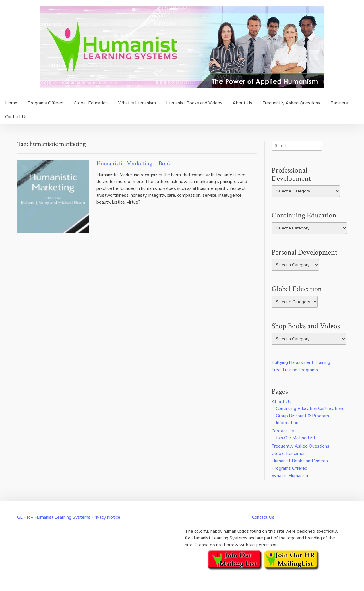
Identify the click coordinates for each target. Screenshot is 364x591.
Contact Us (16, 117)
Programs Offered (45, 103)
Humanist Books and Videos (194, 103)
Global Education (91, 103)
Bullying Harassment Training (301, 362)
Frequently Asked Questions (291, 103)
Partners (339, 103)
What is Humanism (137, 103)
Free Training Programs (295, 370)
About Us (242, 103)
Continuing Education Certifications (310, 408)
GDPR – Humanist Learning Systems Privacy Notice (68, 517)
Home (11, 103)
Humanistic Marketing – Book (133, 163)
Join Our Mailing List (295, 438)
